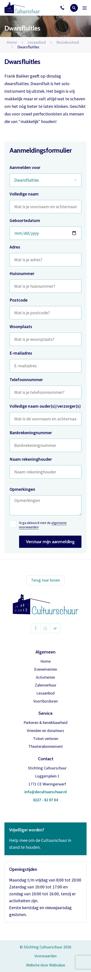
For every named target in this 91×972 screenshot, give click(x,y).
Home (12, 42)
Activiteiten (45, 677)
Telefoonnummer (26, 379)
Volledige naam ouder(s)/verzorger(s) (45, 406)
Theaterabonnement (45, 746)
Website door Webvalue (45, 965)
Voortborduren (45, 701)
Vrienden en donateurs (45, 730)
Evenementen (45, 669)
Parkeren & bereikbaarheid (45, 722)
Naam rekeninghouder (31, 459)
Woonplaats (21, 326)
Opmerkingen (22, 489)
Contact (45, 758)
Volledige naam (24, 193)
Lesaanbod (45, 693)
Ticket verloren (45, 738)
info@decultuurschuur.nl (45, 792)
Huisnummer (22, 273)
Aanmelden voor (25, 167)
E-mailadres (21, 353)
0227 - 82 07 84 (45, 800)
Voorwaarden (45, 955)
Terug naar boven (45, 580)
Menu (85, 8)
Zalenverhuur (45, 685)
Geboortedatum (25, 220)
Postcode (19, 299)
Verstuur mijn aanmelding (50, 541)
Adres (15, 246)
